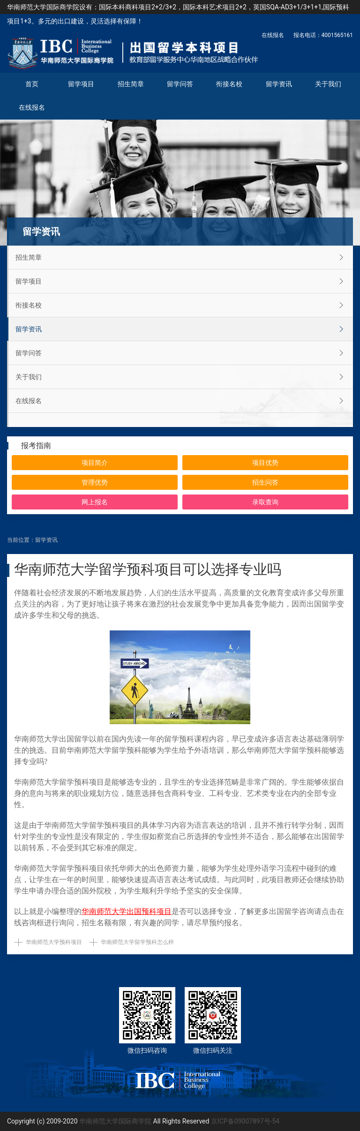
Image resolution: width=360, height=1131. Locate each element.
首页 (31, 84)
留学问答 (180, 84)
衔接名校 (229, 84)
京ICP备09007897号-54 (245, 1121)
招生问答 (265, 482)
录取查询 (265, 502)
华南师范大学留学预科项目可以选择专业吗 (147, 569)
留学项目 (81, 84)
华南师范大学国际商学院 (115, 1121)
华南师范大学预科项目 (54, 942)
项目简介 (95, 462)
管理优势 (95, 482)
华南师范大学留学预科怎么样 (137, 942)
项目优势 (265, 462)
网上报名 (95, 502)
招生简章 (131, 84)
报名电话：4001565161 (323, 35)
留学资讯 (279, 84)
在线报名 (273, 35)
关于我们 (328, 84)
